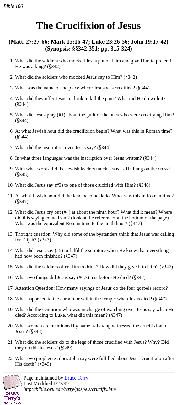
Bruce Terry (76, 378)
